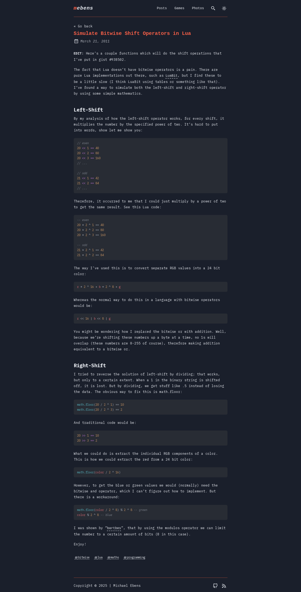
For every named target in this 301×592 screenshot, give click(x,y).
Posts (162, 8)
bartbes (114, 527)
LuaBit (172, 75)
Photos (198, 8)
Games (179, 8)
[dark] (224, 8)
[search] (213, 8)
